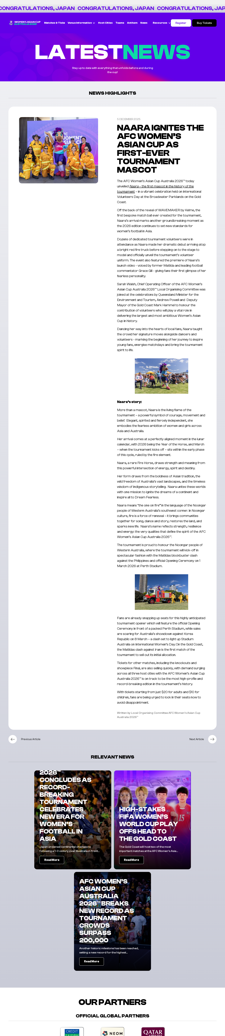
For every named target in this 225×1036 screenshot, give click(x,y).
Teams (119, 22)
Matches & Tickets (56, 22)
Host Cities (105, 22)
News (143, 22)
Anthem (132, 22)
